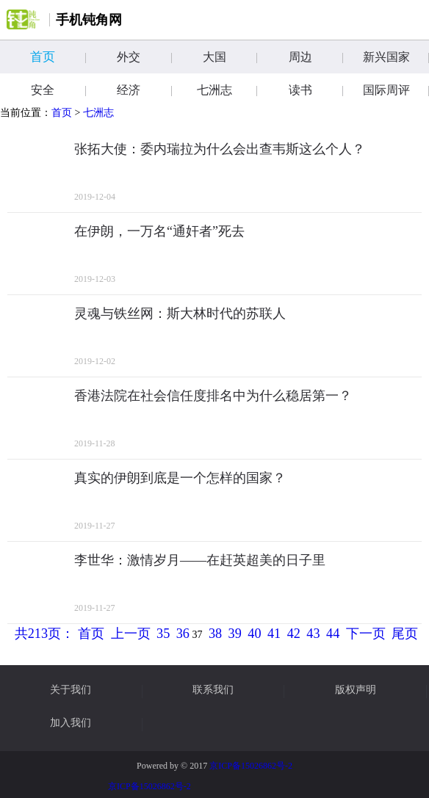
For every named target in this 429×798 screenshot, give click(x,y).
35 (163, 633)
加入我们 (70, 723)
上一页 (131, 633)
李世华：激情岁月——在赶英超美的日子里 (199, 560)
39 (235, 633)
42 (293, 633)
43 (313, 633)
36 (183, 633)
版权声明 (355, 690)
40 (254, 633)
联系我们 (213, 690)
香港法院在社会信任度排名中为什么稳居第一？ (213, 395)
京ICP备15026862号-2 (250, 766)
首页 (57, 57)
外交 (144, 57)
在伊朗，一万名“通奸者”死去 (159, 231)
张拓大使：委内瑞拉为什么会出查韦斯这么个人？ (219, 149)
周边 (316, 57)
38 (215, 633)
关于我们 (70, 690)
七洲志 (98, 112)
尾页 (405, 633)
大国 (230, 57)
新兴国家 (396, 57)
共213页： (44, 633)
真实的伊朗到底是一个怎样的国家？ (180, 478)
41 (274, 633)
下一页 (366, 633)
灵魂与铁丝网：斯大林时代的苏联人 (180, 313)
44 (332, 633)
